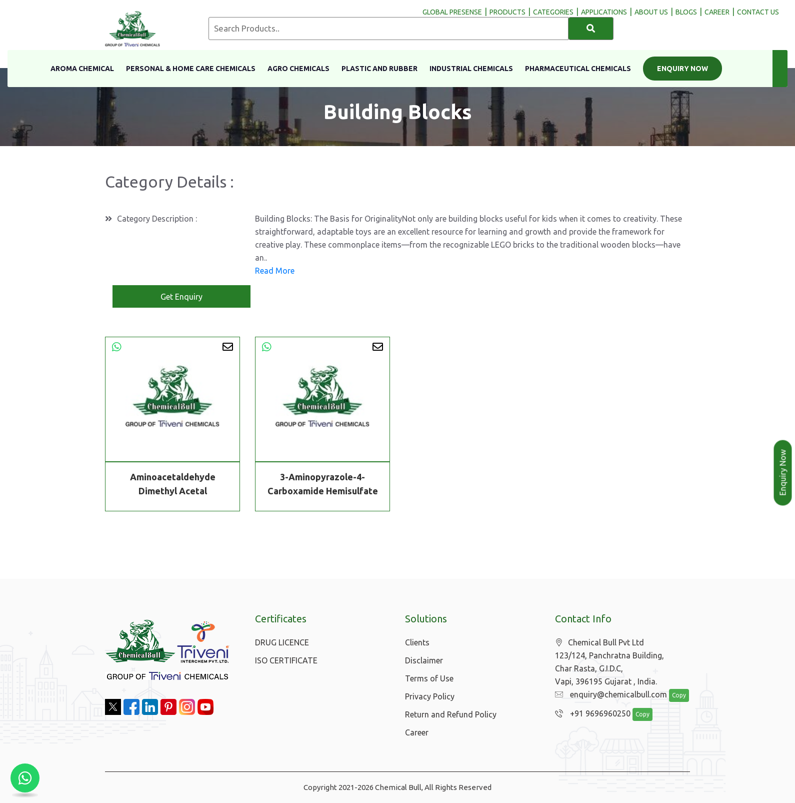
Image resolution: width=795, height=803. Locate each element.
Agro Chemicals (299, 69)
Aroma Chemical (82, 69)
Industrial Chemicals (471, 69)
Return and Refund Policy (450, 714)
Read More (274, 270)
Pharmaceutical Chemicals (578, 69)
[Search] (591, 28)
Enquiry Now (682, 69)
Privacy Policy (429, 696)
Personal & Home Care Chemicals (191, 69)
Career (416, 732)
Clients (417, 642)
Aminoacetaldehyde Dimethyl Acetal (173, 484)
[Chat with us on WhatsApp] (25, 778)
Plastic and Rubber (380, 69)
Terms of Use (429, 678)
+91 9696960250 (590, 713)
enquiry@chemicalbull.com (608, 694)
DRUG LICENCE (282, 642)
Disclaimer (424, 660)
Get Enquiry (181, 296)
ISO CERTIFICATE (286, 660)
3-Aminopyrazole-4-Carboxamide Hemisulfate (323, 484)
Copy (674, 695)
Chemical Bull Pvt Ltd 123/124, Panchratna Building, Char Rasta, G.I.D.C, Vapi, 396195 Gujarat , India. (609, 662)
